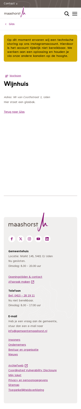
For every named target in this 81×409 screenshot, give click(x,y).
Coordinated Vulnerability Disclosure (32, 370)
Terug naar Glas (14, 112)
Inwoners (14, 340)
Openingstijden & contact (25, 277)
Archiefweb (18, 365)
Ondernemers (17, 345)
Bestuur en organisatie (23, 350)
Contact (11, 4)
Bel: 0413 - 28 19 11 (21, 295)
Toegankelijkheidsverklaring (26, 390)
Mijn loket (14, 375)
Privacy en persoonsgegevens (28, 380)
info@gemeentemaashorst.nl (27, 331)
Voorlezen (12, 76)
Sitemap (13, 385)
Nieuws (13, 354)
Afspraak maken (21, 282)
